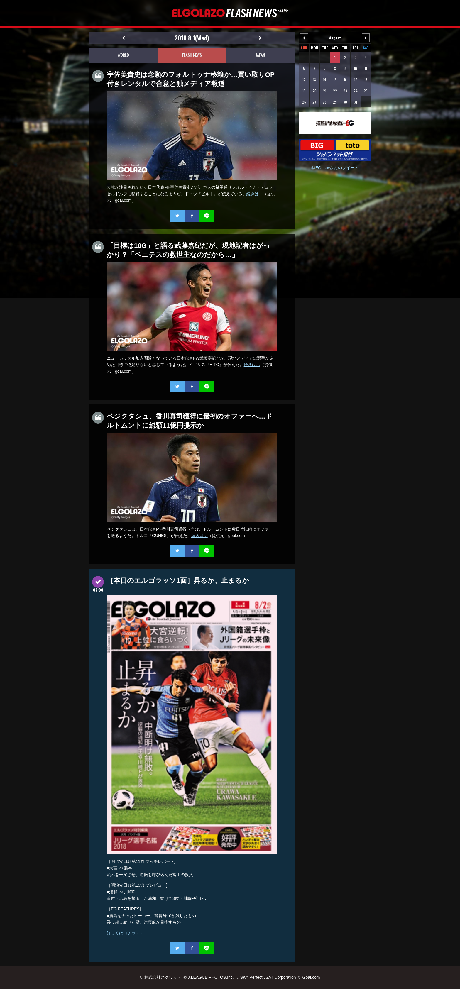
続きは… (254, 194)
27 (314, 101)
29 (335, 101)
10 (355, 68)
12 (304, 79)
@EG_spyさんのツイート (334, 167)
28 (325, 101)
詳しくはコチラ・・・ (127, 933)
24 (356, 90)
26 (304, 101)
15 (335, 79)
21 (324, 90)
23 (345, 90)
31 (355, 101)
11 (366, 68)
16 (345, 79)
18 (365, 79)
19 (303, 90)
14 (324, 79)
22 (335, 90)
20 (314, 90)
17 (355, 79)
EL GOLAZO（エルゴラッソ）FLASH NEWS (230, 13)
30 (345, 101)
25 (366, 90)
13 (314, 79)
